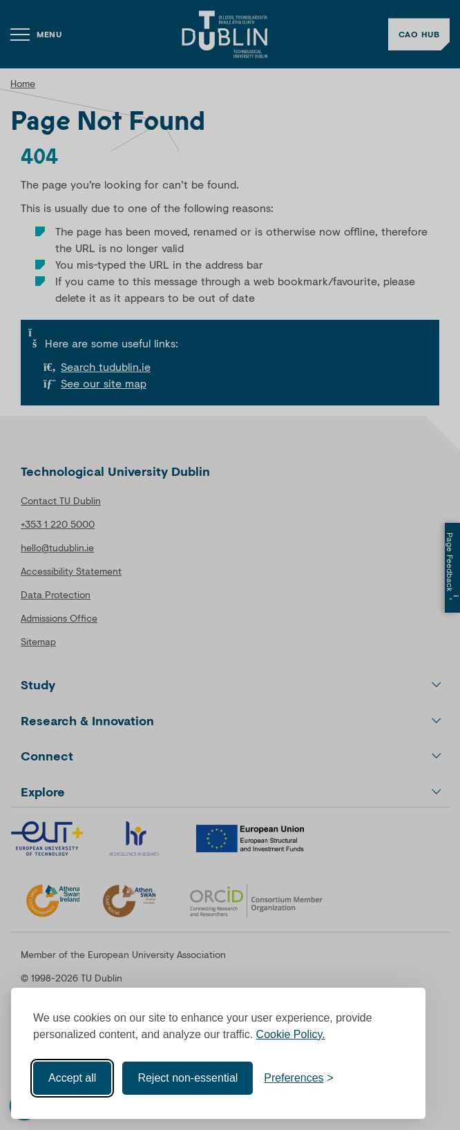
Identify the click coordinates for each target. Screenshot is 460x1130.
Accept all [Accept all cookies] (72, 1078)
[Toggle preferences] (299, 1078)
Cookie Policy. (290, 1034)
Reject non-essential (187, 1078)
